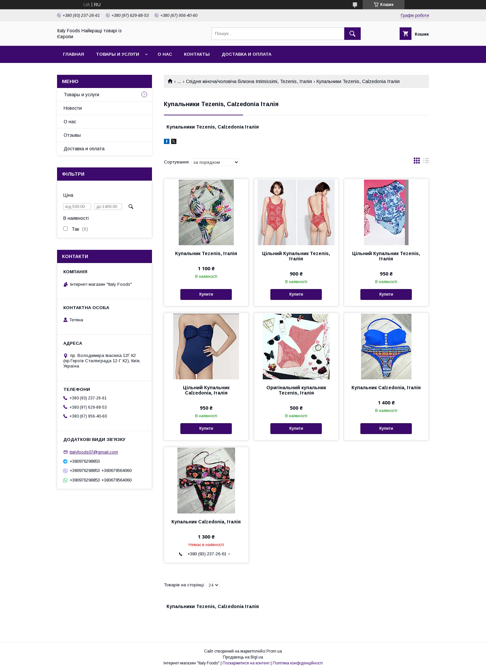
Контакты (197, 54)
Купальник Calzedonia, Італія (386, 387)
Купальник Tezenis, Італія (206, 253)
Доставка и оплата (246, 54)
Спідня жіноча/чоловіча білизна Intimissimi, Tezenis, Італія (249, 81)
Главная (73, 54)
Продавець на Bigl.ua (243, 657)
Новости (73, 108)
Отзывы (72, 135)
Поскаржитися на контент (246, 663)
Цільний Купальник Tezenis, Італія (296, 256)
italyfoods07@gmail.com (94, 452)
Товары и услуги (117, 54)
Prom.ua (274, 651)
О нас (165, 54)
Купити (206, 294)
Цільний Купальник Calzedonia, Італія (206, 390)
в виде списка (426, 162)
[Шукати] (352, 33)
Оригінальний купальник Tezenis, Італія (296, 390)
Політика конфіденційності (298, 663)
